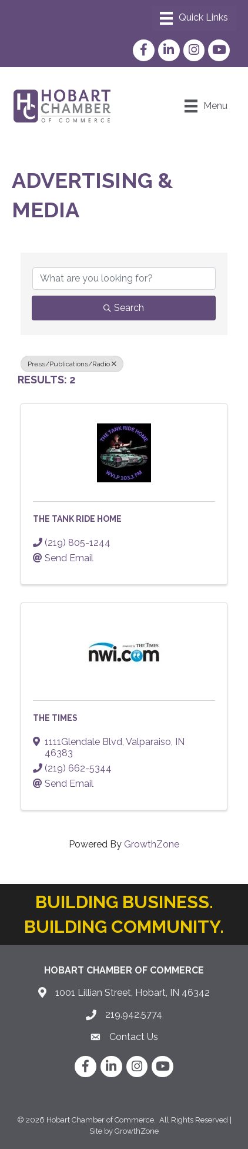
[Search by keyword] (124, 278)
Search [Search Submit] (123, 307)
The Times (55, 718)
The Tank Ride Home (77, 519)
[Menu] (194, 18)
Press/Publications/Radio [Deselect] (72, 364)
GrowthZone (151, 844)
